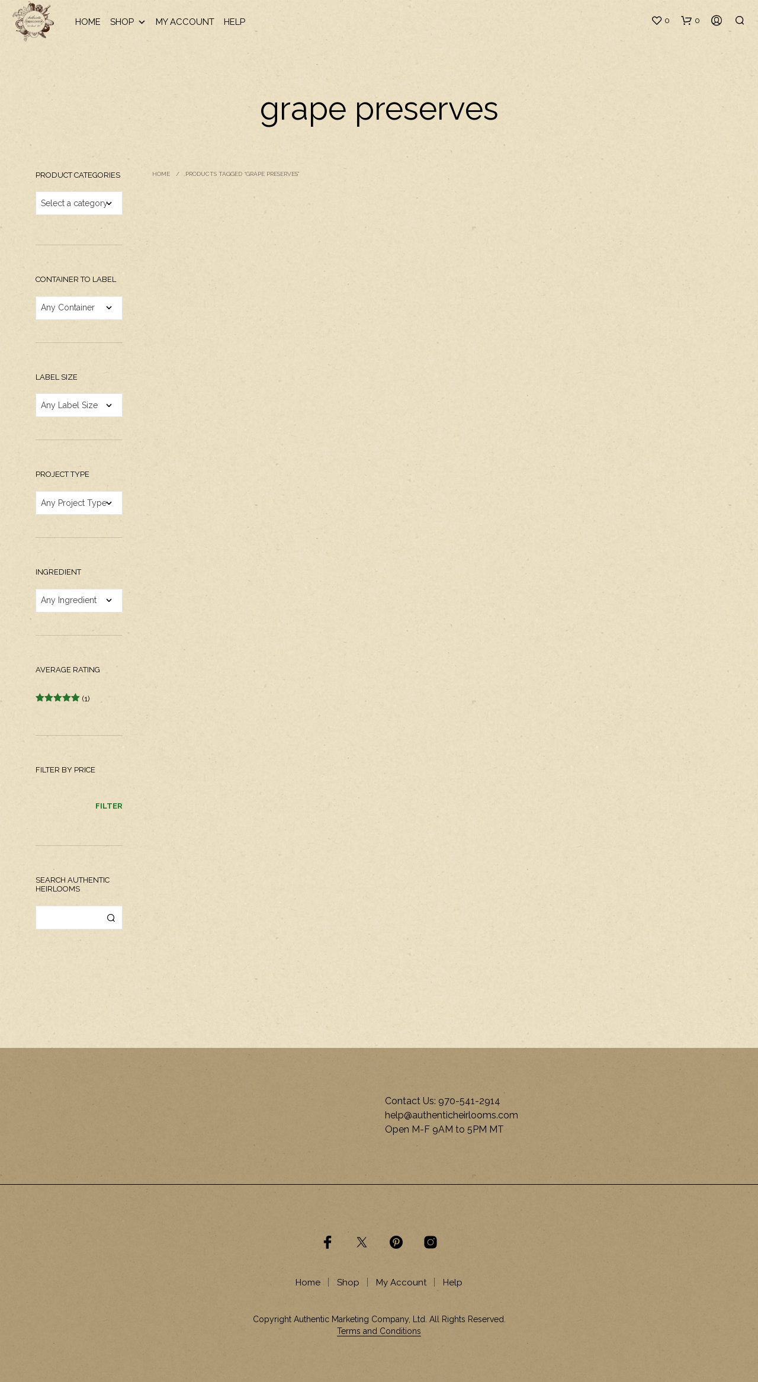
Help (234, 22)
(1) (63, 699)
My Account (185, 22)
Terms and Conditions (379, 1331)
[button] (660, 21)
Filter (109, 805)
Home (88, 22)
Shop (128, 22)
